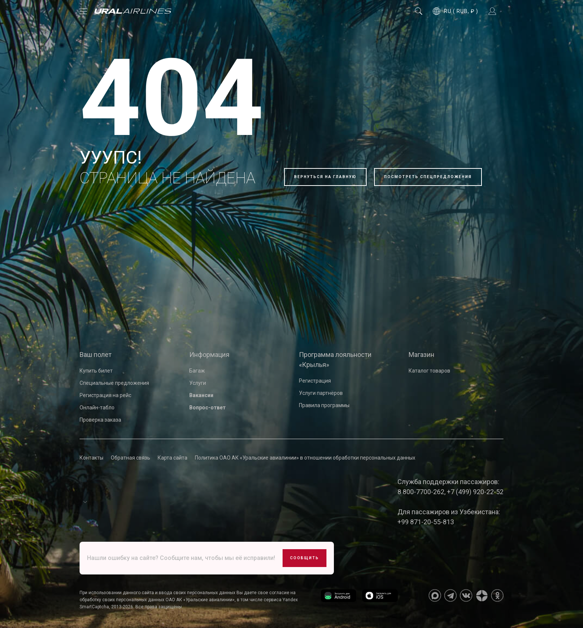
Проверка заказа (100, 420)
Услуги (197, 383)
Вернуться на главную (325, 177)
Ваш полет (96, 354)
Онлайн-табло (97, 407)
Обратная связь (130, 458)
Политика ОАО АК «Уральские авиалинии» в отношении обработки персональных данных (305, 458)
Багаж (197, 371)
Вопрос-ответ (207, 407)
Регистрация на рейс (105, 395)
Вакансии (201, 395)
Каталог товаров (429, 371)
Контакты (91, 458)
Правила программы (324, 405)
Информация (209, 354)
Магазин (421, 354)
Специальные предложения (114, 383)
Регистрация (315, 381)
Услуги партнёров (321, 393)
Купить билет (96, 371)
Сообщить (304, 558)
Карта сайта (172, 458)
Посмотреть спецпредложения (428, 177)
